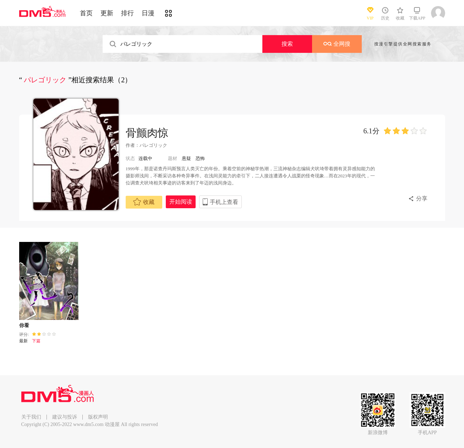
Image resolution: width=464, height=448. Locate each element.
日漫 (148, 13)
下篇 (36, 340)
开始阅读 (180, 202)
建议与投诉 (64, 417)
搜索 (287, 44)
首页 (86, 13)
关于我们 (31, 417)
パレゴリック (153, 145)
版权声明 (98, 417)
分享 (421, 198)
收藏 (143, 202)
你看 (24, 325)
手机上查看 (224, 202)
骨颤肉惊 (147, 133)
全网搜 (336, 44)
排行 (127, 13)
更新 (106, 13)
